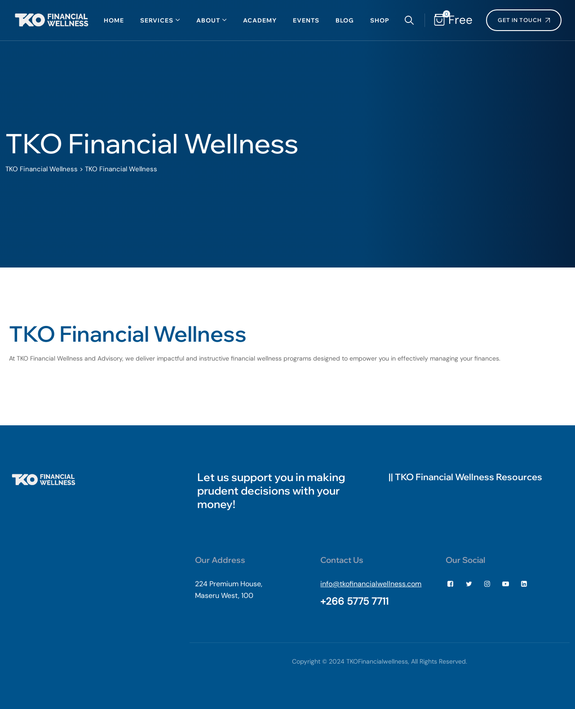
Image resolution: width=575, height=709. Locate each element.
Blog (345, 20)
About (208, 20)
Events (306, 20)
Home (114, 20)
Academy (260, 20)
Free (459, 19)
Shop (379, 20)
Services (156, 20)
